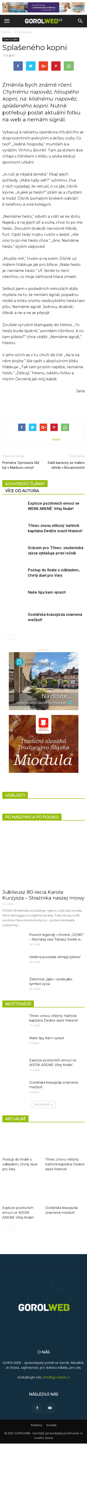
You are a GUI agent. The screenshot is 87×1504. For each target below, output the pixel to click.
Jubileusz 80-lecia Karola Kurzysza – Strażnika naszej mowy (43, 955)
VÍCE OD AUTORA (22, 551)
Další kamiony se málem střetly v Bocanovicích (66, 525)
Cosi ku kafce (23, 32)
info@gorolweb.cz (56, 1437)
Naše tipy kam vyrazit (47, 652)
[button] (80, 21)
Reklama (36, 1486)
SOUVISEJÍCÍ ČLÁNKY (25, 544)
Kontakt (51, 1486)
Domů (6, 32)
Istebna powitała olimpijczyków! (55, 1018)
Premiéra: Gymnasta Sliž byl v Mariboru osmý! (20, 525)
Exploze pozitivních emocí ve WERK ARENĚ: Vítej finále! (18, 1273)
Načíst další (43, 1165)
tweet (56, 500)
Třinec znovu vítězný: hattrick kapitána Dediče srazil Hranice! (65, 1225)
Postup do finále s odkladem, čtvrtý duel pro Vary (19, 1225)
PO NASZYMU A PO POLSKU (32, 877)
